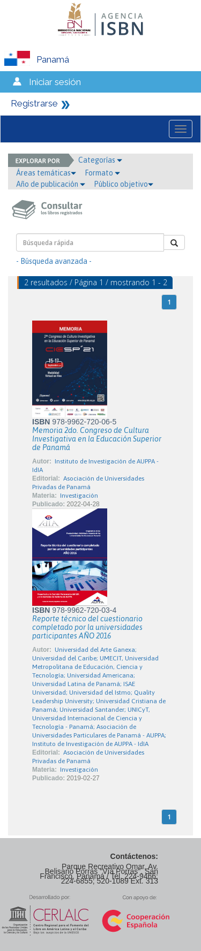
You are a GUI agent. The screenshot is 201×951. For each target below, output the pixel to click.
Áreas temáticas (46, 173)
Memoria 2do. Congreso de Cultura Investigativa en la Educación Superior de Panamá (96, 439)
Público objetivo (123, 184)
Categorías (100, 160)
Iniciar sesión (55, 82)
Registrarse (34, 103)
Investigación (79, 495)
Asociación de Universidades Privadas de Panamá (88, 483)
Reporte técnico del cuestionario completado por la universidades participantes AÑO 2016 (87, 627)
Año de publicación (50, 184)
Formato (102, 173)
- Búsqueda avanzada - (54, 261)
